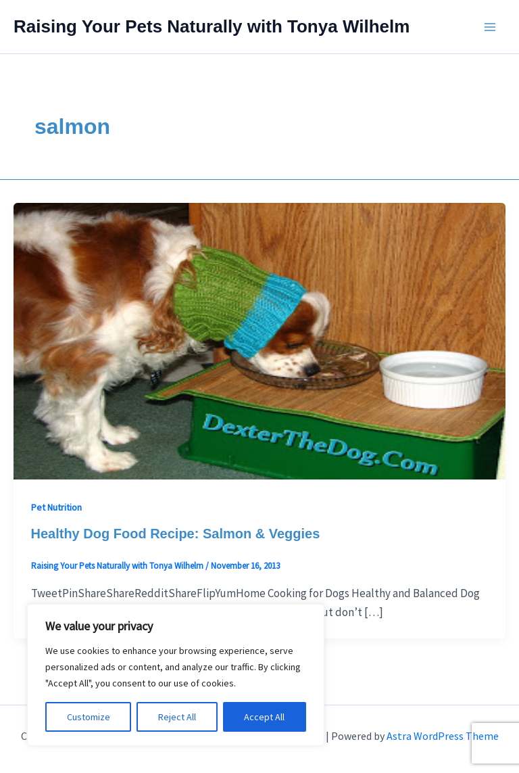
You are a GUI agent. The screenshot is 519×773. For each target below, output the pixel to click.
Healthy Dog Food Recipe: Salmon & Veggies (175, 533)
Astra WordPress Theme (443, 736)
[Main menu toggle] (490, 27)
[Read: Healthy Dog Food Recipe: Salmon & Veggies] (259, 340)
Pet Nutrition (56, 507)
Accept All (264, 717)
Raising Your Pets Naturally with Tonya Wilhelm (212, 26)
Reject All (177, 717)
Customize (88, 717)
